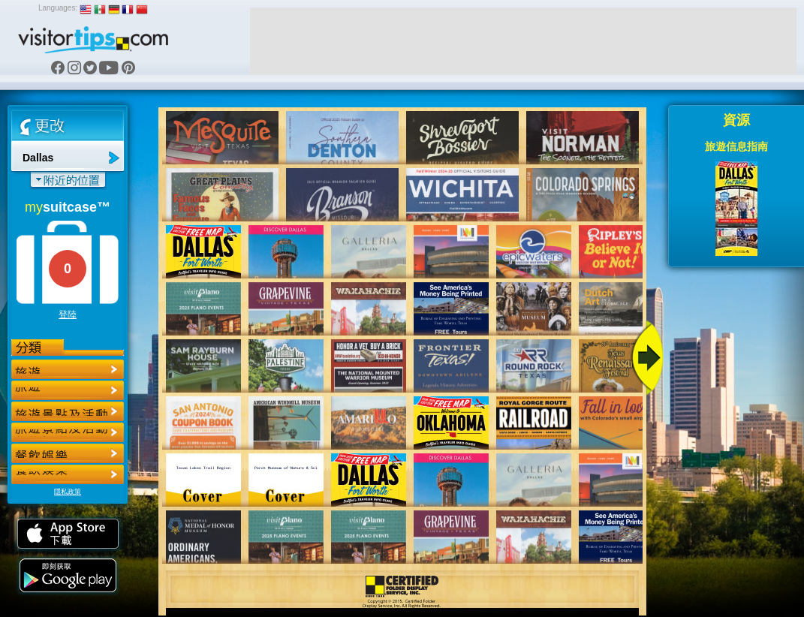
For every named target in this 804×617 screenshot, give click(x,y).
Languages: (57, 8)
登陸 (68, 314)
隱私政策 (67, 491)
